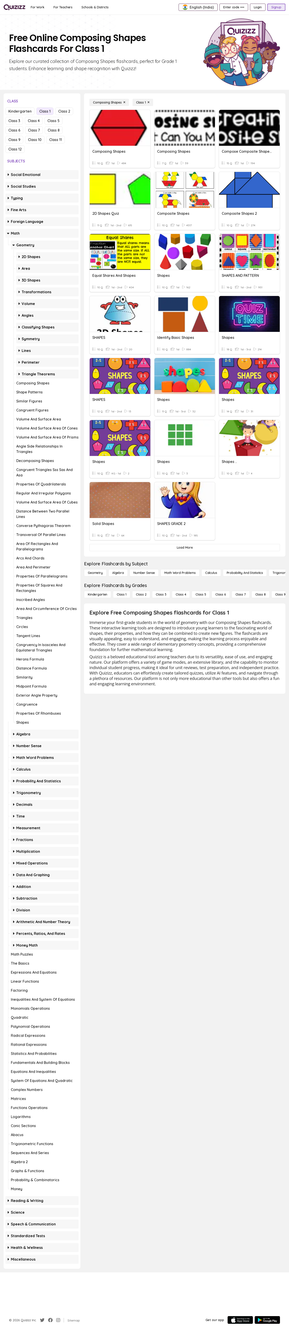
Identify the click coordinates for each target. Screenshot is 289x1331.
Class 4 (34, 120)
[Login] (258, 7)
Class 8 (54, 130)
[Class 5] (201, 594)
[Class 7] (241, 594)
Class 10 (35, 139)
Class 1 (45, 111)
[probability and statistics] (245, 572)
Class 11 (55, 139)
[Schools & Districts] (95, 7)
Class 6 (14, 130)
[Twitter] (42, 1320)
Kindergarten (20, 111)
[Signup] (276, 7)
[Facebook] (50, 1320)
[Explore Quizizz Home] (14, 7)
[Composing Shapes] (109, 102)
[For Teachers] (63, 7)
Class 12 (15, 149)
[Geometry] (95, 572)
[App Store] (240, 1320)
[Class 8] (261, 594)
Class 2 (64, 111)
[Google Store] (267, 1320)
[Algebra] (118, 572)
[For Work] (37, 7)
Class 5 (53, 120)
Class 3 (14, 120)
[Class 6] (221, 594)
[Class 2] (141, 594)
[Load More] (184, 547)
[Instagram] (58, 1320)
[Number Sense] (144, 572)
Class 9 (14, 139)
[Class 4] (181, 594)
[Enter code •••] (233, 7)
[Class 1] (143, 102)
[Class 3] (161, 594)
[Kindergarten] (97, 594)
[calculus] (211, 572)
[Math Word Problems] (180, 572)
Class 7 (34, 130)
